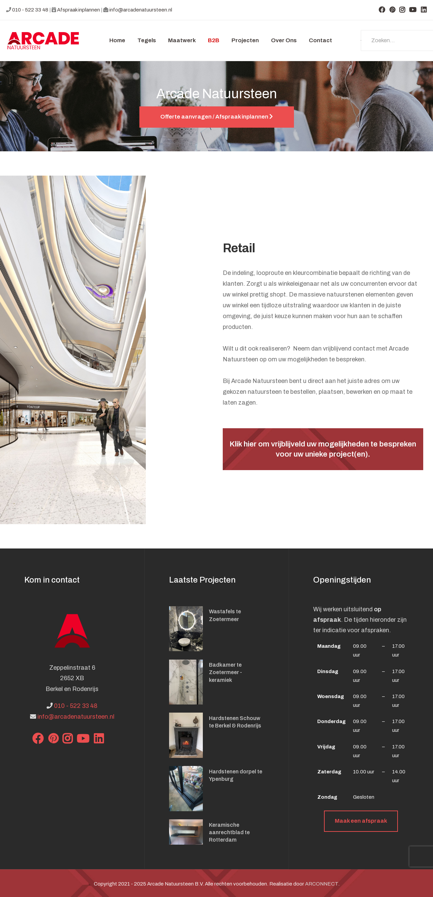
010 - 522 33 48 (30, 9)
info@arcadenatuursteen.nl (140, 9)
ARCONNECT (321, 884)
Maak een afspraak (361, 821)
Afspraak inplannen (78, 9)
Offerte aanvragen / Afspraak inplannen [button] (216, 116)
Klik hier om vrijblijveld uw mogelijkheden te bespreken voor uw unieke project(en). (322, 449)
